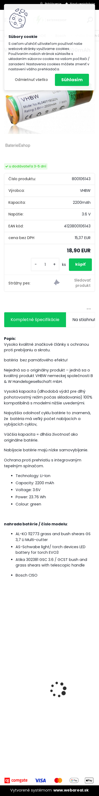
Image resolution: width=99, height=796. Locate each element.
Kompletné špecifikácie (35, 320)
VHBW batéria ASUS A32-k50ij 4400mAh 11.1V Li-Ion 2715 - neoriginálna (49, 687)
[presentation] (7, 680)
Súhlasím (72, 80)
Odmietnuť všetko (31, 79)
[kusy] (45, 264)
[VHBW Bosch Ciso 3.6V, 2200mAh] (49, 103)
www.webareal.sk (71, 790)
